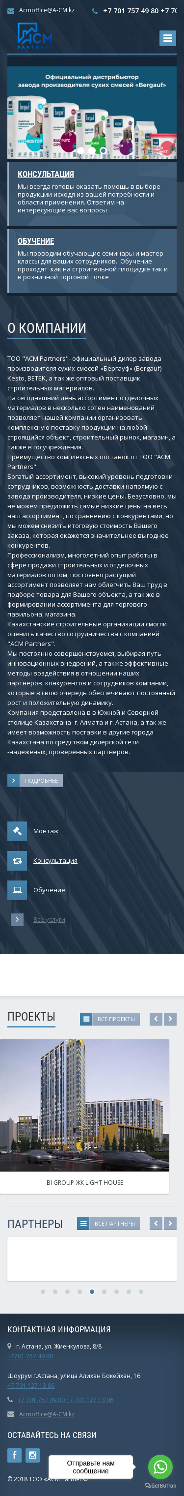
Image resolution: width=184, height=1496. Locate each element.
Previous (156, 1019)
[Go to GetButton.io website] (160, 1486)
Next (170, 1019)
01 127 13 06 (36, 1385)
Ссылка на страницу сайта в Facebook (14, 1455)
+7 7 (13, 1385)
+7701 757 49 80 (30, 1356)
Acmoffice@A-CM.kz (47, 10)
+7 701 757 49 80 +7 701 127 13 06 (65, 1400)
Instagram (32, 1455)
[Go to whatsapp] (160, 1467)
